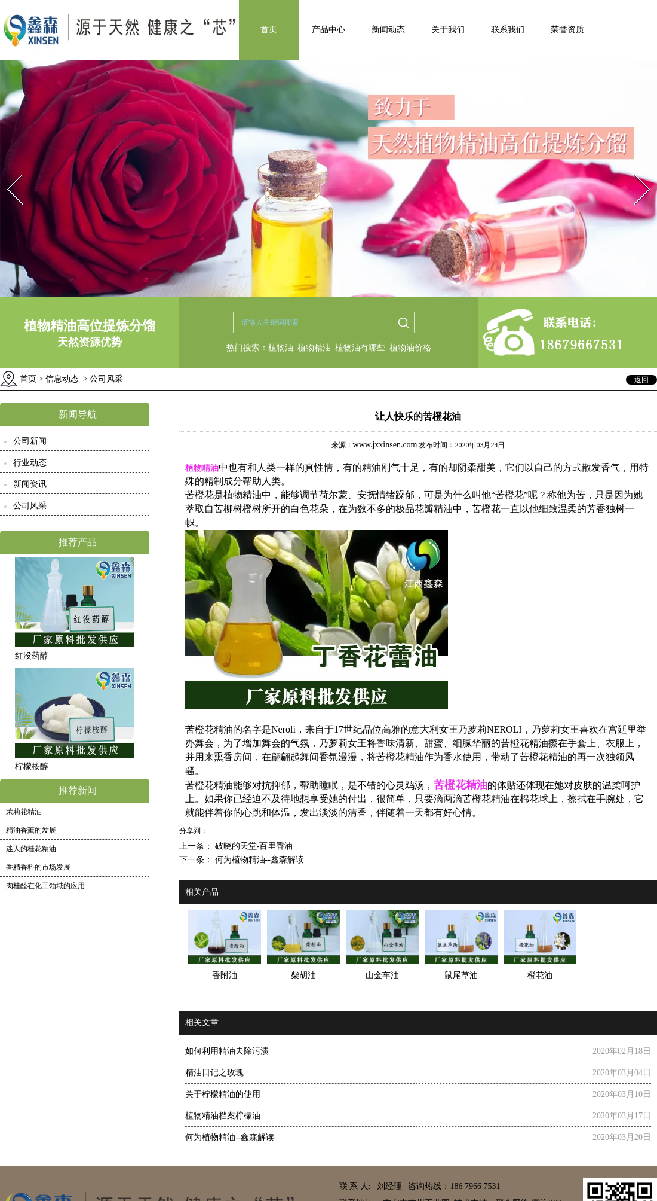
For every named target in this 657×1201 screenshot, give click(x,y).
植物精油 (314, 347)
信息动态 (62, 378)
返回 (641, 380)
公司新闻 (30, 441)
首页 (268, 29)
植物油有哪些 (360, 347)
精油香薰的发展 (31, 830)
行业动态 (30, 462)
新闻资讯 (30, 484)
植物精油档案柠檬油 (222, 1115)
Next (635, 170)
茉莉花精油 (24, 811)
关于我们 (448, 29)
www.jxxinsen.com (385, 444)
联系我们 (507, 29)
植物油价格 (410, 347)
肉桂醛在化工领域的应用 (45, 886)
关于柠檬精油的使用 (222, 1094)
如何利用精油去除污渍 (227, 1051)
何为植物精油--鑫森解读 (258, 859)
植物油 (280, 347)
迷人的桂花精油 (31, 849)
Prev (8, 170)
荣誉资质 (567, 29)
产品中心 (328, 29)
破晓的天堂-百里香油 (253, 846)
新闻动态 (388, 29)
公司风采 (30, 505)
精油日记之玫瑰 (214, 1072)
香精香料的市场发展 (38, 867)
